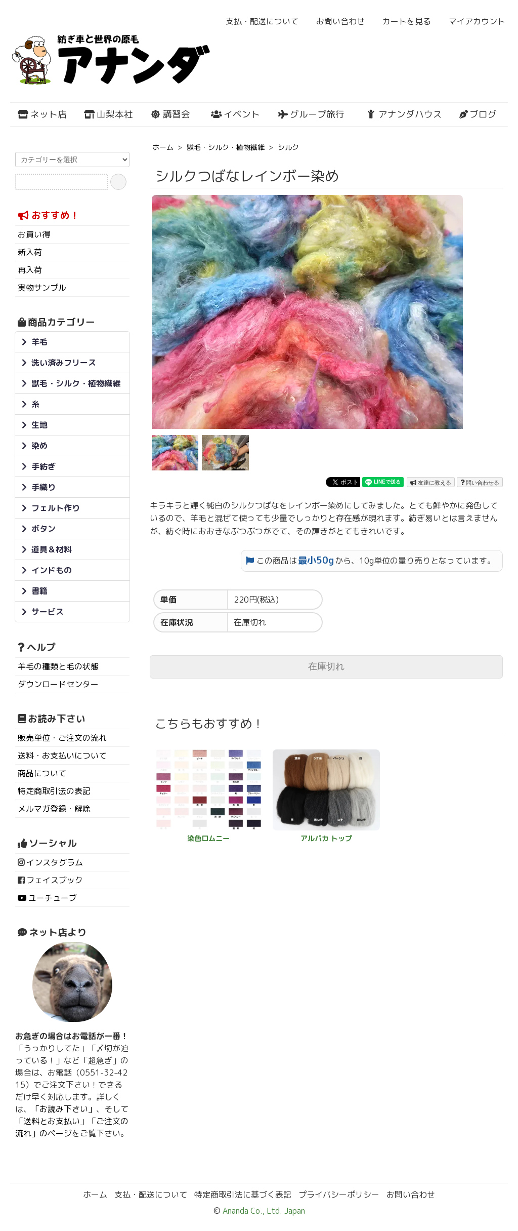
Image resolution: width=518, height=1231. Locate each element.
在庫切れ (326, 666)
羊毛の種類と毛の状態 (58, 666)
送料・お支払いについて (62, 755)
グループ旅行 (310, 114)
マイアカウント (471, 21)
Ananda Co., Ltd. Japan (263, 1210)
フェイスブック (54, 880)
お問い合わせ (335, 21)
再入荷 (30, 269)
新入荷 (30, 252)
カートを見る (401, 21)
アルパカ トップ (326, 838)
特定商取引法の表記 (54, 791)
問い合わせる (479, 483)
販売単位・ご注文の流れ (62, 737)
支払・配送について (256, 21)
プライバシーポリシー (338, 1194)
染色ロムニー (208, 838)
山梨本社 (108, 114)
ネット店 (42, 114)
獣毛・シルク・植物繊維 (226, 147)
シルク (288, 147)
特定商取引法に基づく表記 (242, 1194)
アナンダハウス (404, 114)
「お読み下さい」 (63, 1109)
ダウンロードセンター (58, 684)
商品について (42, 773)
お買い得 (34, 234)
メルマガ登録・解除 (54, 808)
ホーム (163, 147)
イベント (235, 114)
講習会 (170, 114)
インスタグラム (54, 862)
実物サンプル (42, 287)
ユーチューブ (52, 897)
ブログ (478, 114)
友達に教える (430, 483)
